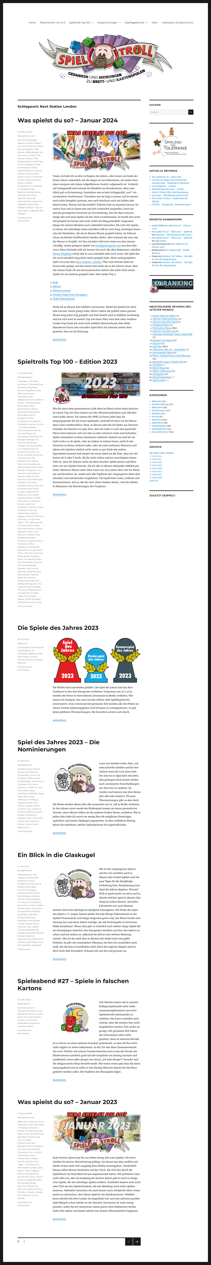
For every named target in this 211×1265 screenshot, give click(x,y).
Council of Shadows (27, 890)
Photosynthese (31, 1174)
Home (32, 22)
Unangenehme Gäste (28, 593)
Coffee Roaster (32, 152)
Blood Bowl (23, 415)
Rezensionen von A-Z (52, 22)
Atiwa (20, 406)
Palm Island (160, 241)
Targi (20, 577)
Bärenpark (29, 406)
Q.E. (30, 809)
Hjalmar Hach (32, 1161)
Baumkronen (24, 409)
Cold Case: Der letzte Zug (163, 331)
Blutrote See (23, 1008)
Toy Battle (157, 365)
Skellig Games (33, 192)
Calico (30, 418)
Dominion (38, 455)
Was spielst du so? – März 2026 (166, 177)
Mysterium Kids (35, 653)
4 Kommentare (25, 606)
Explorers (22, 473)
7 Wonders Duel (35, 384)
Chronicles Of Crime (27, 430)
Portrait (155, 416)
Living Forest (33, 519)
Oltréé (29, 923)
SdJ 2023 (31, 933)
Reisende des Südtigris (28, 556)
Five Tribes (31, 482)
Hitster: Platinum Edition (164, 316)
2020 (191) (157, 474)
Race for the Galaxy (27, 1177)
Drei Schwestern (36, 1146)
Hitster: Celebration (161, 371)
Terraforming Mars (26, 580)
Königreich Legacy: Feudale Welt (167, 362)
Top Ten (156, 343)
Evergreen (31, 470)
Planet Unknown (26, 660)
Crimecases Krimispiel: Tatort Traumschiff (172, 334)
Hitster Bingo (158, 368)
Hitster (57, 286)
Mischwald (30, 180)
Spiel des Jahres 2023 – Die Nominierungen (58, 746)
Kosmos (29, 174)
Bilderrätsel (157, 407)
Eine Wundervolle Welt (29, 1149)
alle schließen (167, 453)
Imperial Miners (25, 170)
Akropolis (22, 387)
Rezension (157, 420)
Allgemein (23, 643)
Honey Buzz (23, 501)
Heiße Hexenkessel (64, 298)
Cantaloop (23, 421)
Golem (32, 1155)
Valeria (21, 599)
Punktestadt (36, 186)
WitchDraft (33, 204)
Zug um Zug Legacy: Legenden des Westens (30, 210)
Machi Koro (23, 1017)
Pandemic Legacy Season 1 (30, 541)
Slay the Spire (158, 380)
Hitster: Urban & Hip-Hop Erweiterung (170, 192)
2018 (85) (153, 480)
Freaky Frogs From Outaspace (70, 294)
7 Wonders (23, 381)
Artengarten (158, 374)
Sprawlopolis (24, 574)
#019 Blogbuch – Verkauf (164, 186)
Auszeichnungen (107, 22)
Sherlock (22, 1186)
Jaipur (40, 507)
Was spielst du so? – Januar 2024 (68, 120)
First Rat (21, 482)
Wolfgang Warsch (26, 207)
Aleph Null (23, 1121)
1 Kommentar (24, 949)
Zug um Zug (35, 602)
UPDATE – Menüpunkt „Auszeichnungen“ (172, 204)
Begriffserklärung (160, 404)
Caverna (31, 424)
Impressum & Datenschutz (177, 22)
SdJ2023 (38, 660)
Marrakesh (23, 920)
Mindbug (33, 799)
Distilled (28, 455)
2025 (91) (156, 459)
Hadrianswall (32, 492)
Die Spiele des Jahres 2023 (58, 627)
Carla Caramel (31, 772)
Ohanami (22, 534)
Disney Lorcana (62, 290)
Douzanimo (37, 781)
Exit (39, 470)
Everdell (21, 470)
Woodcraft (36, 945)
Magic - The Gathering (28, 522)
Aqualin (21, 143)
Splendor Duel (25, 201)
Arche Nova (28, 393)
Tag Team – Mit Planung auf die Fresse (170, 195)
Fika (30, 1152)
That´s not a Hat (35, 818)
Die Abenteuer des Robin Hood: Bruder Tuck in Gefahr (31, 1137)
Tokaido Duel (35, 590)
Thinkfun (22, 1192)
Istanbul (32, 507)
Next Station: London (88, 261)
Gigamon (22, 787)
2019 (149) (157, 477)
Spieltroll (22, 198)
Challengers (23, 775)
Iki (33, 650)
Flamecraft (23, 1155)
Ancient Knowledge (27, 140)
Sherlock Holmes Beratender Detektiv (30, 565)
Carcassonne (34, 421)
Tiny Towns (23, 590)
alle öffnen (154, 453)
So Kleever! (31, 815)
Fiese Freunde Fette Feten (30, 479)
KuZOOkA (32, 793)
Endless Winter (30, 467)
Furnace (35, 485)
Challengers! (24, 647)
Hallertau (22, 495)
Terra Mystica (29, 577)
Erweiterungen (159, 410)
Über (155, 22)
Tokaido (31, 1192)
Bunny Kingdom (62, 253)
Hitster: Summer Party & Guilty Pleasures (171, 356)
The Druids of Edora (161, 328)
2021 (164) (157, 471)
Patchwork (23, 544)
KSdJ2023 (22, 653)
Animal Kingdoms (26, 390)
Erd (55, 282)
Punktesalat (23, 186)
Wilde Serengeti (33, 599)
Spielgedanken (25, 377)
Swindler (26, 945)
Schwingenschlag (26, 189)
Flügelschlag (24, 161)
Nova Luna (33, 531)
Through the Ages (31, 587)
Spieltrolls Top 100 (79, 22)
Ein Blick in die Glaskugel (56, 854)
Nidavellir (22, 531)
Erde (35, 158)
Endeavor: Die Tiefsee (162, 340)
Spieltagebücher (134, 22)
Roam (20, 559)
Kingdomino (24, 510)
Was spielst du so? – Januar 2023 (67, 1101)
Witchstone (23, 602)
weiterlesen (59, 339)
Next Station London (32, 528)
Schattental (31, 1020)
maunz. (28, 177)
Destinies (33, 436)
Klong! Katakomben (161, 377)
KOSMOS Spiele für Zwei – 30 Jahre (168, 189)
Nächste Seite (137, 1245)
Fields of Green (32, 476)
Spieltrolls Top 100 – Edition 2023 (67, 361)
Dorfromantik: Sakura (162, 352)
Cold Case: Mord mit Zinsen (165, 319)
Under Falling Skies (27, 596)
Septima (22, 192)
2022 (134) (157, 468)
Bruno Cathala (36, 146)
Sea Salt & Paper (25, 562)
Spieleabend (24, 1004)
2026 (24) (156, 456)
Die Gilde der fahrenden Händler (28, 442)
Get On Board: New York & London (30, 488)
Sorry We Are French (27, 195)
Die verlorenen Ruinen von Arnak (28, 452)
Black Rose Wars (32, 412)
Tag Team (157, 346)
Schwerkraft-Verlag (27, 1183)
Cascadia (22, 424)
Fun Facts (33, 784)
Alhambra (32, 387)
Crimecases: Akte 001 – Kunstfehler (169, 349)
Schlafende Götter (32, 559)
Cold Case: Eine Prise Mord (164, 322)
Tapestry (35, 574)
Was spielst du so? (26, 136)
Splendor (31, 198)
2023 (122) (157, 465)
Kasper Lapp (29, 790)
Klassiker (156, 413)
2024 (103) (157, 462)
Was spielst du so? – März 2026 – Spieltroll (172, 232)
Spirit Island (32, 568)
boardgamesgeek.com (108, 245)
